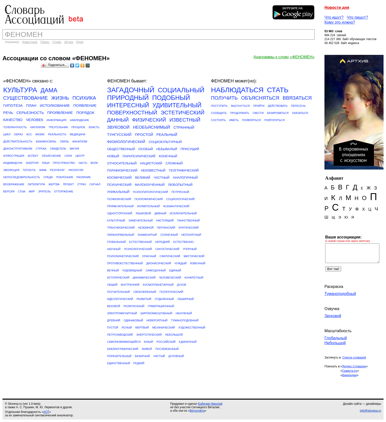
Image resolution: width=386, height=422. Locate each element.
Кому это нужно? (339, 22)
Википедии (349, 375)
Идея (79, 42)
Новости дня (336, 7)
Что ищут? (334, 17)
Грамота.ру (349, 371)
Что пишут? (357, 17)
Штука (68, 42)
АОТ (46, 412)
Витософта (197, 410)
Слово (56, 42)
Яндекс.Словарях (354, 366)
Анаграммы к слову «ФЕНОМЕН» (284, 57)
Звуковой (332, 316)
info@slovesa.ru (370, 410)
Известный (29, 42)
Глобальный (335, 338)
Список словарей (354, 357)
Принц (44, 42)
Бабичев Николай (210, 404)
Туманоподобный (340, 294)
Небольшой (335, 343)
